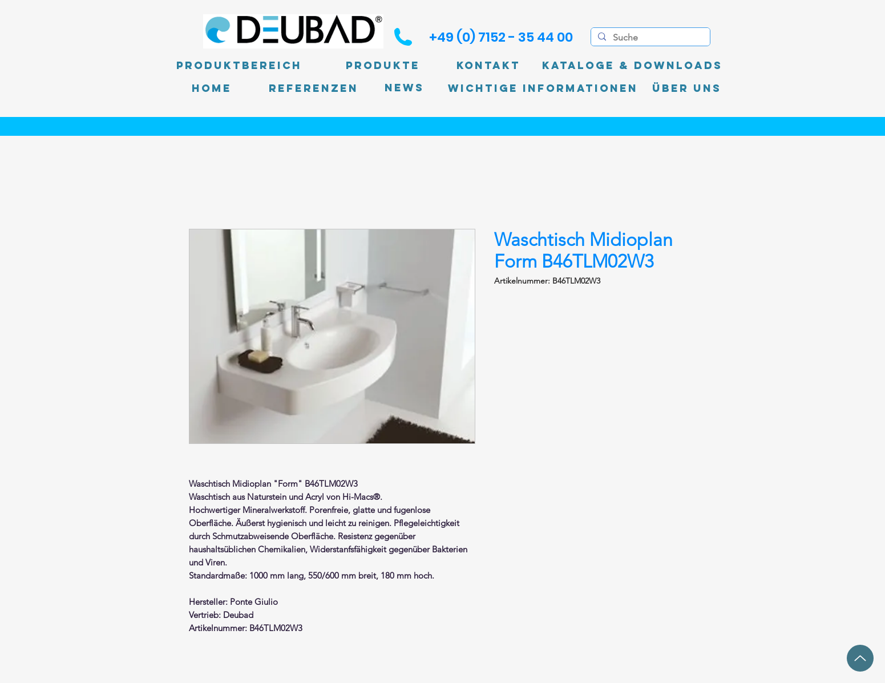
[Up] (860, 658)
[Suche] (649, 37)
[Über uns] (686, 88)
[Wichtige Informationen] (543, 88)
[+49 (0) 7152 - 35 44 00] (501, 37)
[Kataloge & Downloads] (632, 65)
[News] (404, 88)
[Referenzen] (313, 88)
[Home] (211, 88)
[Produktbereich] (239, 65)
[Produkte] (382, 65)
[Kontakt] (488, 65)
